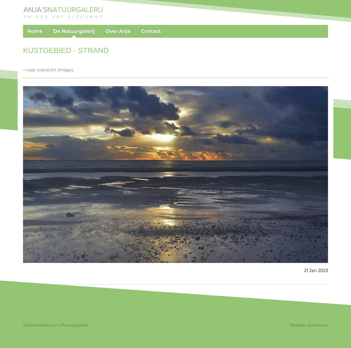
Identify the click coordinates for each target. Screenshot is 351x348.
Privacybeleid (74, 325)
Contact (151, 31)
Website (297, 325)
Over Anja (118, 31)
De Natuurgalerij (74, 31)
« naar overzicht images (48, 69)
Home (35, 31)
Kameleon (317, 325)
